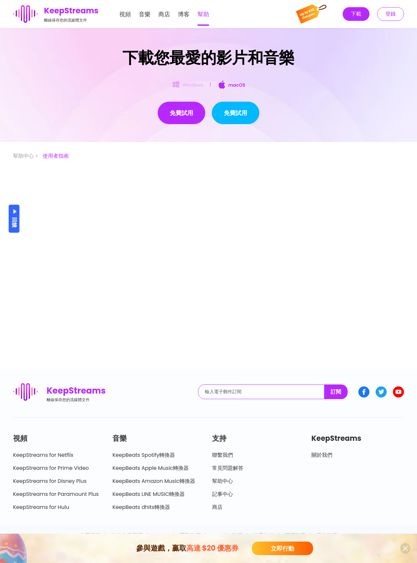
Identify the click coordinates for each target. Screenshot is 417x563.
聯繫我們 (222, 455)
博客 (184, 14)
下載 (356, 14)
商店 (164, 14)
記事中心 (222, 494)
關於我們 (321, 455)
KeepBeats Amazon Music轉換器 (153, 481)
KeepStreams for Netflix (43, 455)
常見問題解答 (227, 468)
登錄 (390, 14)
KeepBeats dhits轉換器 (141, 507)
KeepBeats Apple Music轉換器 (150, 468)
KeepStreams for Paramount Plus (56, 494)
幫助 (203, 14)
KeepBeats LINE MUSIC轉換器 (148, 494)
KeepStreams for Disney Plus (50, 481)
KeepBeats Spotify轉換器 (143, 455)
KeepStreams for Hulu (41, 507)
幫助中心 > (26, 156)
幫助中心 (222, 481)
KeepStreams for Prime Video (51, 468)
